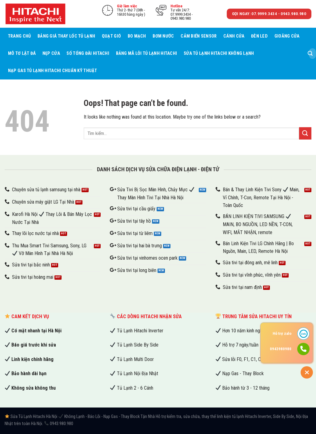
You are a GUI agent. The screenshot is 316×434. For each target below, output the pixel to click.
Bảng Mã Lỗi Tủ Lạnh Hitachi (146, 53)
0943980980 (280, 349)
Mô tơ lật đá (22, 53)
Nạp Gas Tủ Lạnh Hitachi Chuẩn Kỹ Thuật (52, 70)
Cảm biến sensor (199, 36)
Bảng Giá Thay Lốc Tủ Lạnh (66, 36)
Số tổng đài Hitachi (87, 53)
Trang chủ (19, 36)
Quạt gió (111, 36)
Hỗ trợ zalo (282, 333)
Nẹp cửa (51, 53)
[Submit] (310, 53)
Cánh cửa (233, 36)
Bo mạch (137, 36)
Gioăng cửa (287, 36)
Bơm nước (163, 36)
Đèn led (259, 36)
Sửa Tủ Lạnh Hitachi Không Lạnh (219, 53)
